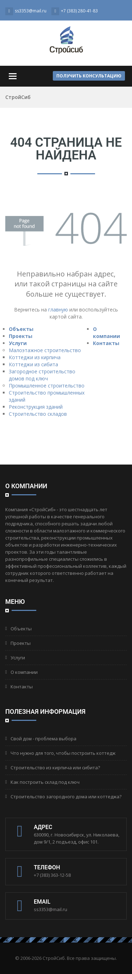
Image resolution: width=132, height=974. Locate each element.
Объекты (21, 329)
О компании (106, 332)
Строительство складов (38, 413)
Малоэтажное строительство (45, 350)
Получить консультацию (88, 76)
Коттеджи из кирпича (35, 357)
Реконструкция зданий (36, 406)
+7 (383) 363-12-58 (52, 875)
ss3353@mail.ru (50, 909)
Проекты (20, 336)
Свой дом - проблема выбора (43, 738)
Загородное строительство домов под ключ (42, 375)
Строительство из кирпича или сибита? (55, 767)
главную (58, 309)
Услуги (18, 343)
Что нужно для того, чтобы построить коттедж (63, 753)
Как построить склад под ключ (45, 782)
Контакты (106, 343)
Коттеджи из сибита (33, 364)
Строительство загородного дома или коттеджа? (66, 796)
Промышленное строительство (46, 385)
